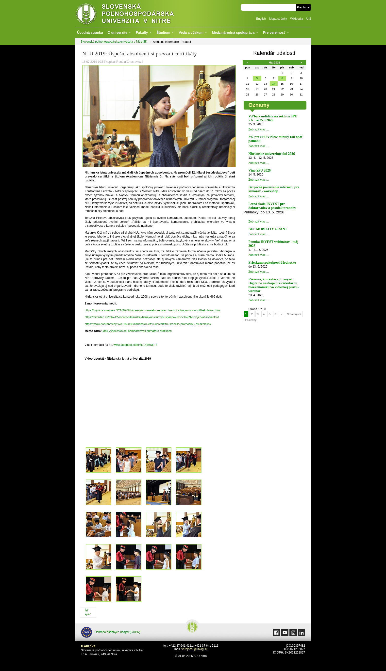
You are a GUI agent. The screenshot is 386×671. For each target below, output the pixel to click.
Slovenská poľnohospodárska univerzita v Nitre (135, 13)
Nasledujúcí (294, 314)
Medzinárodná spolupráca (233, 32)
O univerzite (117, 32)
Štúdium (163, 32)
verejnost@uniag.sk (194, 649)
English (261, 18)
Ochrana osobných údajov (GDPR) (110, 632)
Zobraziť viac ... (259, 129)
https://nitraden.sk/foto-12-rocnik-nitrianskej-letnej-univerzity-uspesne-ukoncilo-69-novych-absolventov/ (152, 317)
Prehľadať (303, 7)
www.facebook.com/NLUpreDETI (135, 345)
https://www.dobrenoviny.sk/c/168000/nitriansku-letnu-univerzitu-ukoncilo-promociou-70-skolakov (148, 324)
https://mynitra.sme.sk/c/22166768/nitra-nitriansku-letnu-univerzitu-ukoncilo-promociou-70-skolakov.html (152, 310)
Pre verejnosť (274, 32)
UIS (308, 18)
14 (273, 83)
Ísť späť (88, 612)
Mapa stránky (278, 18)
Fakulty (142, 32)
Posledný (250, 320)
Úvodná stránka (90, 32)
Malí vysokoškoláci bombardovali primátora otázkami (137, 331)
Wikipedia (296, 18)
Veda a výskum (191, 32)
